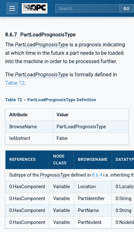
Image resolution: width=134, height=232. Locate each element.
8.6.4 (97, 175)
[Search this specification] (87, 8)
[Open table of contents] (12, 8)
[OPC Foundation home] (34, 8)
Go (126, 8)
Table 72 (15, 83)
